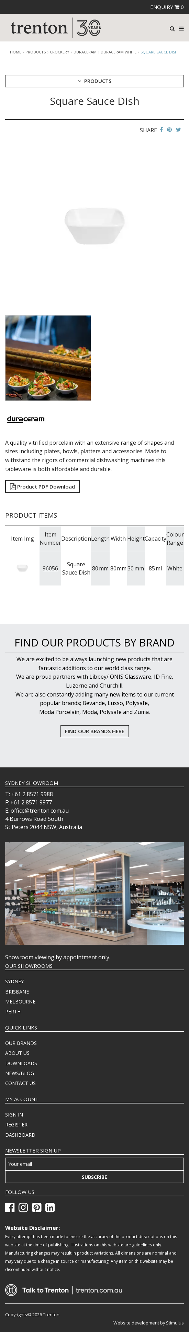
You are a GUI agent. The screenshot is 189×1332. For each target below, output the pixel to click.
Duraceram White (118, 52)
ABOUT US (17, 1053)
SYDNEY (14, 981)
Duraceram (85, 52)
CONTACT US (20, 1083)
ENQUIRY (167, 6)
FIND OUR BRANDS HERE (94, 731)
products (35, 52)
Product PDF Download (42, 486)
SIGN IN (14, 1114)
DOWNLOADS (21, 1063)
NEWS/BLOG (19, 1073)
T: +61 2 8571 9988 (29, 794)
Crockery (59, 52)
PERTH (13, 1011)
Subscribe (94, 1177)
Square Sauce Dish (159, 52)
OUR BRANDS (21, 1043)
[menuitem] (94, 981)
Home (15, 52)
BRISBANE (17, 991)
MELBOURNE (20, 1001)
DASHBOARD (20, 1135)
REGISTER (16, 1124)
